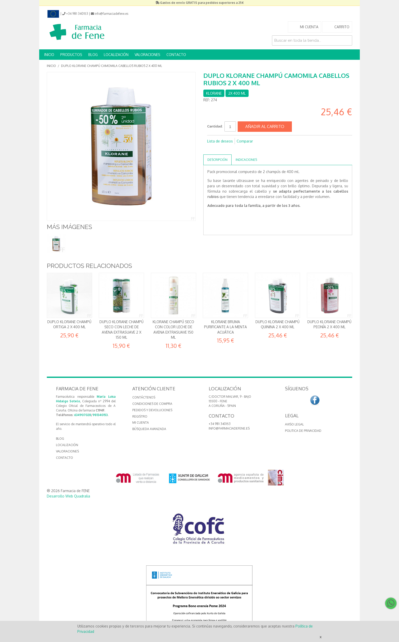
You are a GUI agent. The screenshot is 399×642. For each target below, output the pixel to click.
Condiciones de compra (152, 404)
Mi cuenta (140, 422)
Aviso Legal (294, 424)
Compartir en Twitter (222, 149)
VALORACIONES (147, 54)
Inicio (51, 66)
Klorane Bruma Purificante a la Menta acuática (225, 327)
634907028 (82, 415)
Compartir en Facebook (212, 149)
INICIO (49, 54)
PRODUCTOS (71, 54)
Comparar (245, 141)
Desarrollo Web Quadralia (68, 496)
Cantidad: (215, 126)
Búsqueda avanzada (149, 429)
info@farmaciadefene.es (229, 428)
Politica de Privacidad (303, 431)
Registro (139, 416)
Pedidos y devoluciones (152, 410)
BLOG (93, 54)
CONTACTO (176, 54)
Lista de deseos (220, 141)
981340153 (100, 415)
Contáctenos (143, 397)
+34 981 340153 (220, 424)
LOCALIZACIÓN (116, 54)
